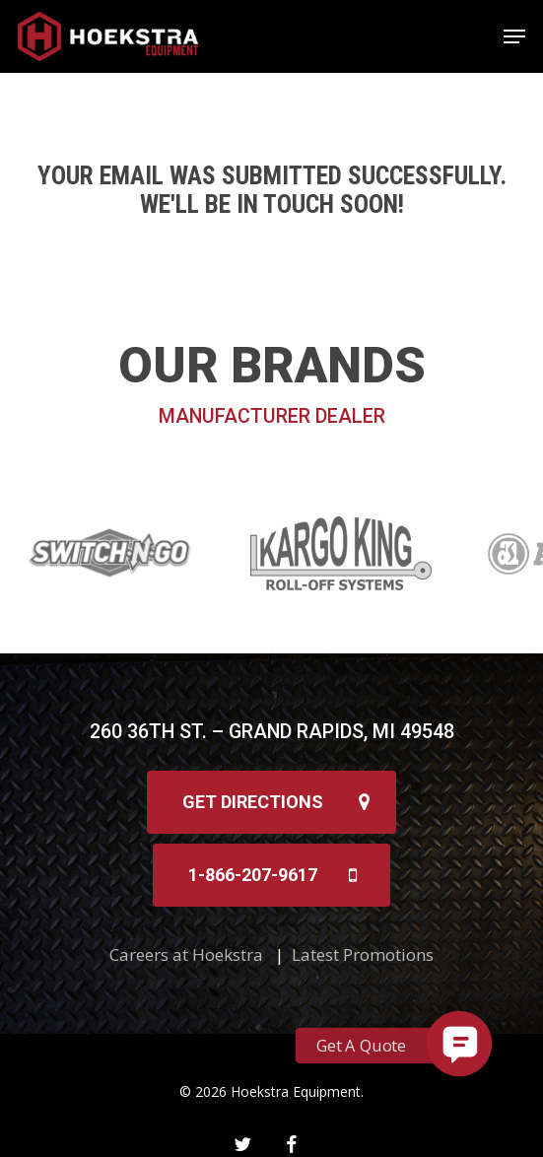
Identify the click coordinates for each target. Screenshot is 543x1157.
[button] (514, 36)
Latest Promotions (363, 954)
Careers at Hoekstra (186, 954)
